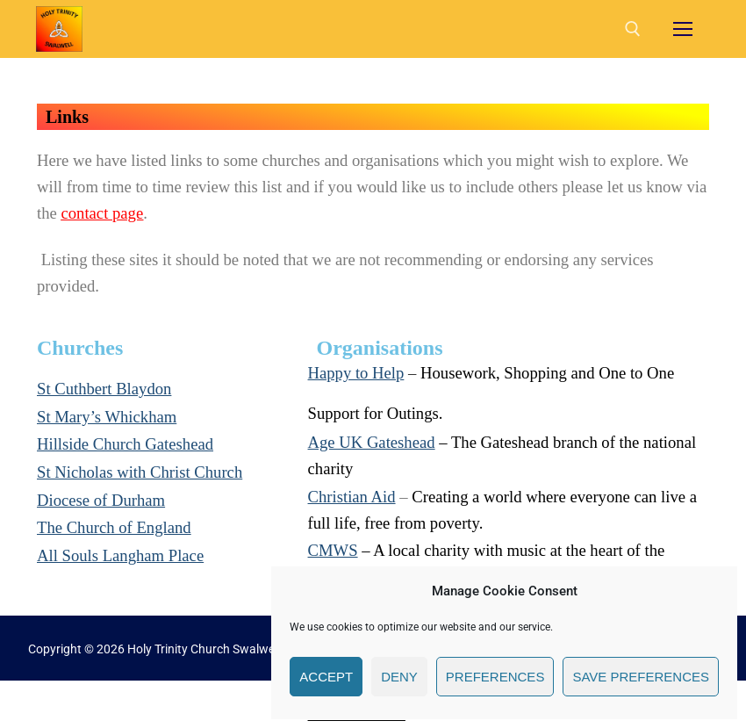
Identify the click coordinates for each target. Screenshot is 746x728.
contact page (102, 213)
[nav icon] (683, 29)
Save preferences (640, 676)
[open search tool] (633, 29)
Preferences (495, 676)
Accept (326, 676)
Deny (399, 676)
